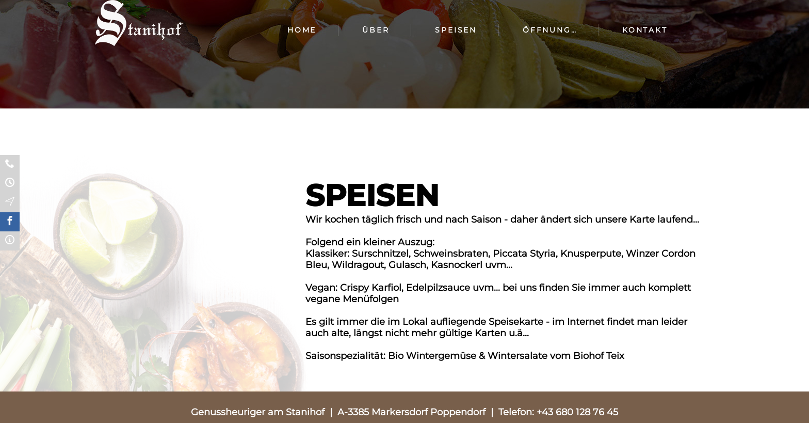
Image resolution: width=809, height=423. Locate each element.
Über (375, 30)
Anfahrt (10, 202)
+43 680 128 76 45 (577, 412)
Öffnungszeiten (558, 30)
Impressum (10, 240)
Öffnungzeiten (10, 183)
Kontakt (645, 30)
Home (301, 30)
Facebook (10, 221)
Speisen (456, 30)
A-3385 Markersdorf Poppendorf (411, 412)
